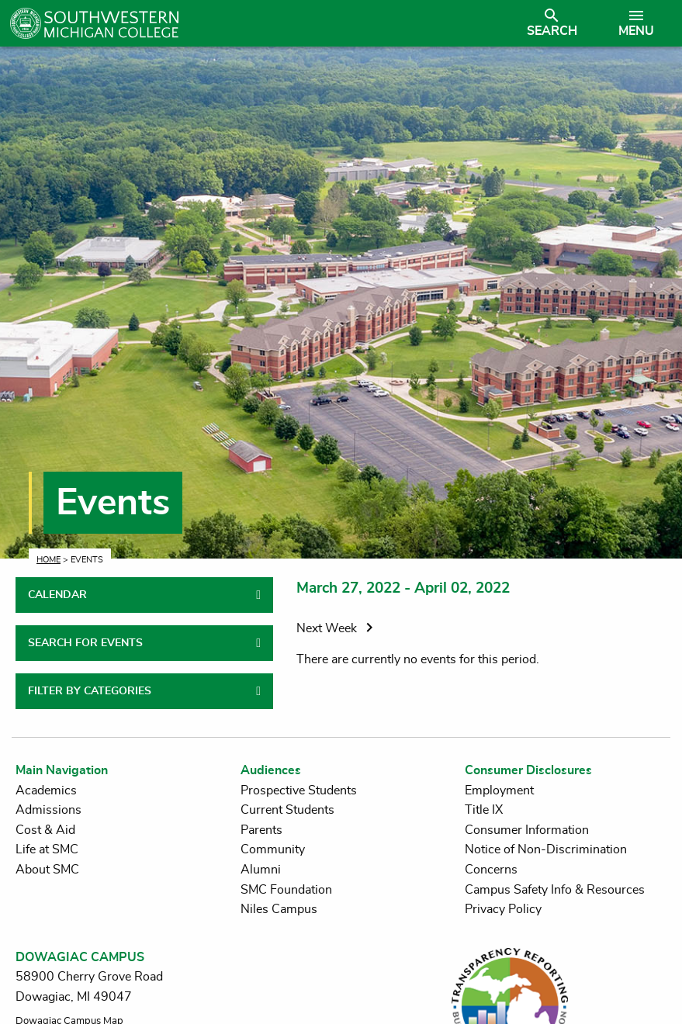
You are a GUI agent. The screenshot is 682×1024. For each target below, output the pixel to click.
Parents (261, 830)
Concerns (491, 869)
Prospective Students (299, 790)
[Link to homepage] (260, 23)
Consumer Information (527, 830)
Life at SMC (47, 849)
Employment (499, 790)
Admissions (48, 810)
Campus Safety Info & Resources (555, 890)
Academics (46, 790)
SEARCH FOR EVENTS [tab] (85, 643)
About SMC (47, 869)
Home (48, 559)
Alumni (261, 869)
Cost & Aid (45, 830)
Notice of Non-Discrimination (546, 849)
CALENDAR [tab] (57, 595)
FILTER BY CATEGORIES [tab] (89, 691)
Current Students (287, 810)
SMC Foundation (286, 890)
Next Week (337, 628)
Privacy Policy (503, 909)
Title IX (484, 810)
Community (273, 849)
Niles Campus (279, 909)
